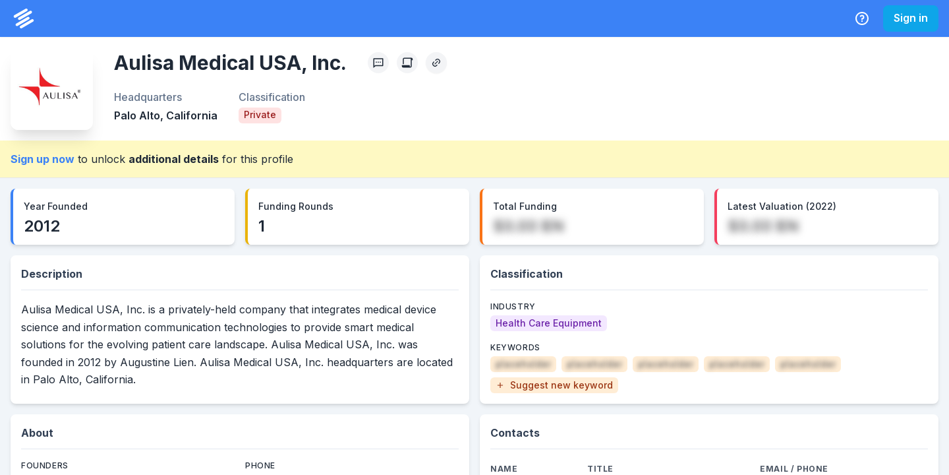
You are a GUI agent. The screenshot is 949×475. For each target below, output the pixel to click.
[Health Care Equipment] (548, 323)
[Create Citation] (407, 62)
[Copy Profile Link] (436, 62)
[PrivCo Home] (24, 18)
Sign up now (42, 159)
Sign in (911, 17)
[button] (554, 385)
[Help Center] (862, 18)
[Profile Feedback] (378, 62)
